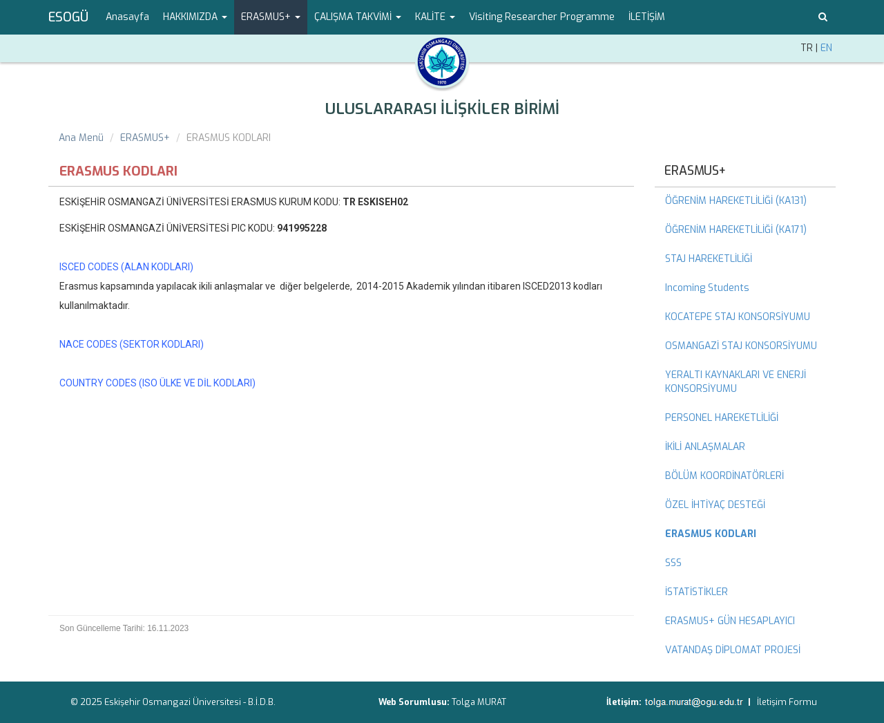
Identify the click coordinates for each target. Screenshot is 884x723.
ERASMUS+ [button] (270, 17)
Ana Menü (81, 137)
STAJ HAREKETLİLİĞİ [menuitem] (708, 258)
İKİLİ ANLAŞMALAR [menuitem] (705, 446)
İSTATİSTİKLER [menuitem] (696, 592)
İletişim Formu (787, 702)
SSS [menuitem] (673, 563)
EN (826, 48)
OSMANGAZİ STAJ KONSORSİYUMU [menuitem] (741, 346)
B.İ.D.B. (262, 702)
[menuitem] (745, 534)
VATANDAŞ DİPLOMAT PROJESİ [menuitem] (732, 650)
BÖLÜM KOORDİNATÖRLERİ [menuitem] (724, 475)
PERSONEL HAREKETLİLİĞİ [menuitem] (721, 417)
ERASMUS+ (145, 137)
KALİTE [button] (435, 17)
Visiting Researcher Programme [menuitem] (542, 17)
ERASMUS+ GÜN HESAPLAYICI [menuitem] (730, 621)
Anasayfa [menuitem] (127, 17)
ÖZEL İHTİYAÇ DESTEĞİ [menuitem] (715, 504)
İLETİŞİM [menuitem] (646, 17)
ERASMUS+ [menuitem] (695, 170)
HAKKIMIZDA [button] (195, 17)
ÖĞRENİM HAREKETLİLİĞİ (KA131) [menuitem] (736, 200)
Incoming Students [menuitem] (707, 287)
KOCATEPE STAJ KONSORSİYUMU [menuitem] (737, 316)
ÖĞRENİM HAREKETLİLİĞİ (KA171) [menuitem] (736, 229)
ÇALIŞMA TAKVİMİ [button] (357, 17)
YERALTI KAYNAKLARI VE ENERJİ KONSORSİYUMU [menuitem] (735, 381)
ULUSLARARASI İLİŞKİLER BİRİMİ (442, 109)
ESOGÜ (68, 17)
